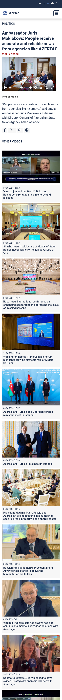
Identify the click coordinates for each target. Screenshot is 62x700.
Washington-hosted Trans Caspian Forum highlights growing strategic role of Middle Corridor (28, 360)
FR (57, 3)
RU (44, 3)
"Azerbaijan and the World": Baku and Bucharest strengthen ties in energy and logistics (27, 194)
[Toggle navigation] (55, 13)
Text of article (10, 96)
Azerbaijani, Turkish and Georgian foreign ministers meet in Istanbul (28, 413)
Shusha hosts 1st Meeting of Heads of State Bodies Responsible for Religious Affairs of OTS (29, 249)
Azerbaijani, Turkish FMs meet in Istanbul (28, 463)
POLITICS (8, 23)
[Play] (5, 87)
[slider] (10, 87)
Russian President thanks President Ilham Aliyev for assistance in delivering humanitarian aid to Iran (28, 571)
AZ (39, 3)
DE (52, 3)
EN (48, 3)
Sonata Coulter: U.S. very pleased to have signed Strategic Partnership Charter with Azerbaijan (27, 681)
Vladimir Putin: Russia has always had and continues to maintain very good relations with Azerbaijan (30, 626)
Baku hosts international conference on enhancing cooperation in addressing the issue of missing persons (31, 304)
